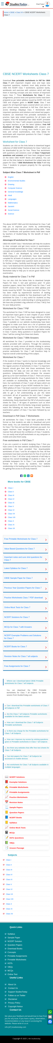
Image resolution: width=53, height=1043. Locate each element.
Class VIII (9, 899)
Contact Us (13, 988)
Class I (8, 860)
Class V (9, 884)
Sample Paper (14, 938)
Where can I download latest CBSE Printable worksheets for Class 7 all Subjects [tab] (24, 682)
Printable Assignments (17, 792)
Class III (9, 870)
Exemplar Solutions (16, 782)
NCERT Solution (15, 941)
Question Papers (14, 812)
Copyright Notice (15, 1006)
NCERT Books (13, 817)
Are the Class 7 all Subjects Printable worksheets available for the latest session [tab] (26, 715)
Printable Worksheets (16, 787)
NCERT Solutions (15, 777)
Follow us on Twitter (16, 995)
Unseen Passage (14, 848)
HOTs (10, 963)
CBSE (12, 12)
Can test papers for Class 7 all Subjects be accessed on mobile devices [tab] (23, 757)
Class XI (9, 909)
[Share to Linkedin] (28, 476)
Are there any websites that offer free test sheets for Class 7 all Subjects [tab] (27, 749)
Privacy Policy (14, 1003)
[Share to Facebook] (21, 476)
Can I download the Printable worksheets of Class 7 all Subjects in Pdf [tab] (27, 706)
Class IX (9, 879)
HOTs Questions (14, 838)
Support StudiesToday (17, 992)
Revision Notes (14, 802)
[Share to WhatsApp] (25, 476)
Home (6, 12)
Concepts (12, 952)
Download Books (15, 949)
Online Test (12, 974)
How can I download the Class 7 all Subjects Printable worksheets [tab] (24, 723)
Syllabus (11, 823)
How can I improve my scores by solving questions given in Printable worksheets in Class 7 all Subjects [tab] (26, 740)
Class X (9, 904)
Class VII (19, 12)
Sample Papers (14, 807)
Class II (9, 865)
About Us (12, 984)
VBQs (10, 843)
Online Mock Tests (15, 828)
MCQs (10, 833)
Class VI (9, 889)
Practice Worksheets (16, 797)
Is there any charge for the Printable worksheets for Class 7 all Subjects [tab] (27, 732)
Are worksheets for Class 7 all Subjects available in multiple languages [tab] (26, 766)
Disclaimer (12, 999)
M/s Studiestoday (34, 1039)
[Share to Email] (31, 476)
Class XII (9, 914)
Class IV (9, 875)
